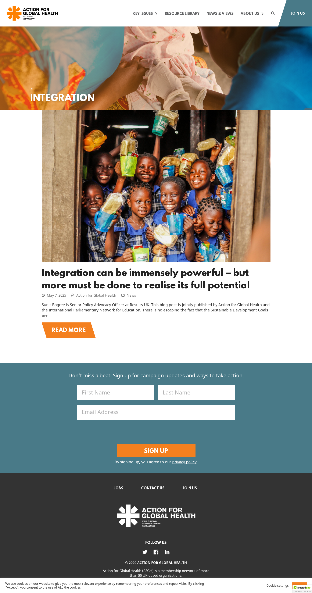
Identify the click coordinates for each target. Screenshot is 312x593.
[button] (302, 589)
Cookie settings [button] (277, 586)
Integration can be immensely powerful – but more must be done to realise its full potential (146, 278)
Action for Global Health (96, 295)
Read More (68, 330)
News (131, 295)
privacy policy (184, 462)
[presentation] (155, 432)
